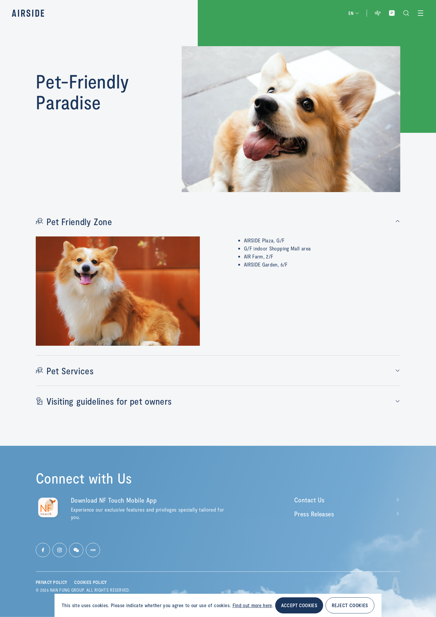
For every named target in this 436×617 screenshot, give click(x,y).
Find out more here (252, 605)
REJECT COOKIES (350, 605)
